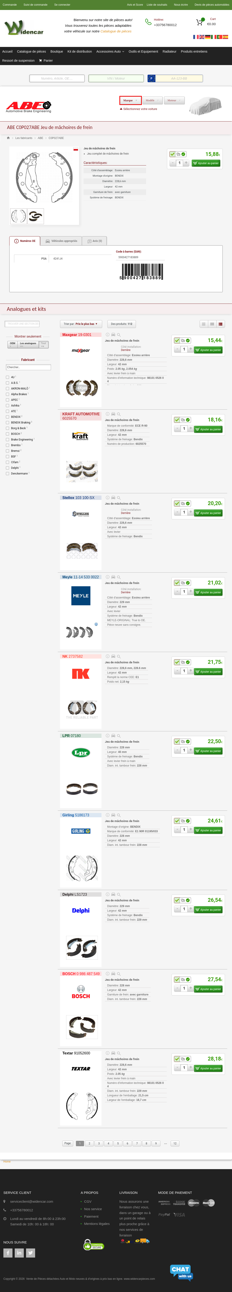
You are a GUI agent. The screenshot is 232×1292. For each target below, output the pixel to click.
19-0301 (76, 335)
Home (7, 1161)
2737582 (72, 656)
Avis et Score (135, 4)
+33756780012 (165, 25)
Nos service (93, 1209)
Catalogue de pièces (117, 31)
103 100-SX (78, 498)
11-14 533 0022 (80, 577)
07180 (71, 736)
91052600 (76, 1053)
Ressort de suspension (18, 60)
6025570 (80, 416)
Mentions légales (97, 1224)
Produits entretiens (194, 51)
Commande (10, 4)
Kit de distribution (80, 51)
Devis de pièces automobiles (212, 4)
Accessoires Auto (110, 51)
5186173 (75, 815)
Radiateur (169, 51)
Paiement (91, 1216)
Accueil (7, 51)
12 (174, 1143)
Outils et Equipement (143, 51)
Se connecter (62, 4)
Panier (48, 60)
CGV (88, 1201)
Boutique (57, 51)
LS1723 (74, 894)
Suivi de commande (35, 4)
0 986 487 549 (81, 974)
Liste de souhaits (157, 4)
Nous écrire (181, 4)
